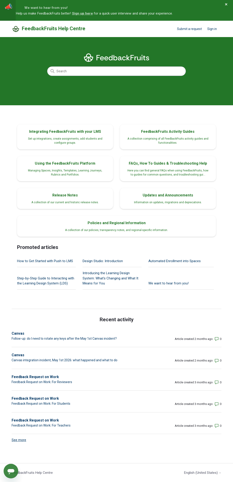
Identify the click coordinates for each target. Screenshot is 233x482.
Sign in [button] (212, 29)
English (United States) (202, 473)
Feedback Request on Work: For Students (41, 403)
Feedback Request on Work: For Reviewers (42, 382)
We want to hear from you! (46, 8)
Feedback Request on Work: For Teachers (41, 425)
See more (19, 440)
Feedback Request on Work (35, 377)
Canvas (18, 333)
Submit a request (189, 29)
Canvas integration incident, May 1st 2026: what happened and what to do (64, 360)
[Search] (116, 71)
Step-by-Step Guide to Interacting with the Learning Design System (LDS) (45, 281)
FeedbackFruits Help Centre (32, 473)
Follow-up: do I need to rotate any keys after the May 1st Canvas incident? (64, 338)
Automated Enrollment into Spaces (174, 261)
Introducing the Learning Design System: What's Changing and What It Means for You (110, 278)
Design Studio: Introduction (103, 261)
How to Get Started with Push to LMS (45, 261)
